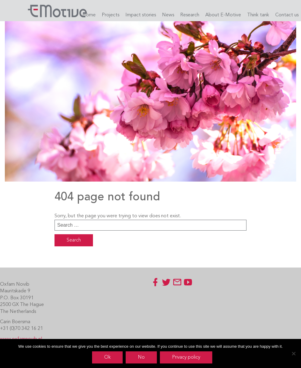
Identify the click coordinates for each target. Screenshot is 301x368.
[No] (293, 353)
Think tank (258, 15)
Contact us (287, 15)
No (141, 357)
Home (89, 15)
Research (189, 15)
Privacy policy (186, 357)
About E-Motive (223, 15)
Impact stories (140, 15)
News (168, 15)
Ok (107, 357)
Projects (110, 15)
